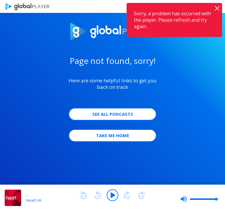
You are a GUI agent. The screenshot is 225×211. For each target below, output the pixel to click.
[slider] (200, 199)
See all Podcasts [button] (112, 114)
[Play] (112, 195)
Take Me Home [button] (112, 135)
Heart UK (34, 200)
